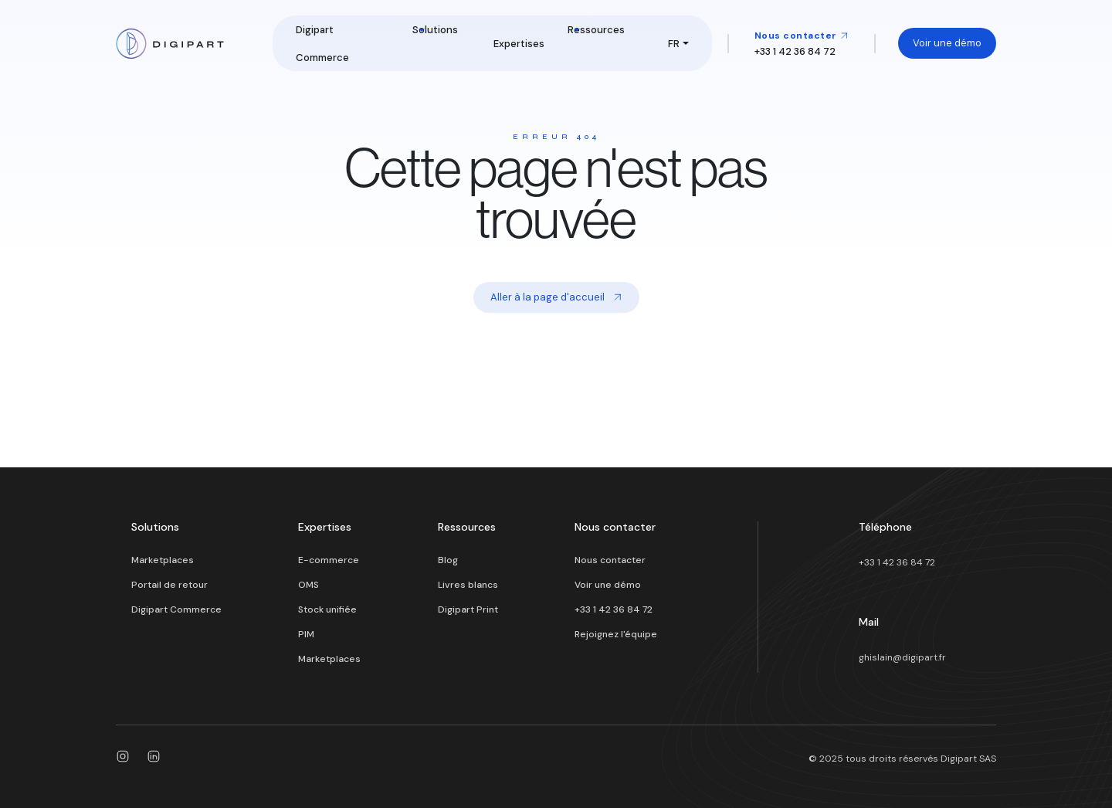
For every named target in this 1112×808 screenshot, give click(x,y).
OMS (308, 584)
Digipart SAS (968, 758)
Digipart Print (468, 609)
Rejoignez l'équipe (616, 634)
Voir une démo (947, 42)
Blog (448, 560)
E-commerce (328, 560)
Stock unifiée (327, 609)
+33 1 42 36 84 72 (614, 609)
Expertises (518, 43)
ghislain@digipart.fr (902, 657)
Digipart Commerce (176, 609)
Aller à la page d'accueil (556, 297)
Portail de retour (169, 584)
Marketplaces (162, 560)
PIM (306, 634)
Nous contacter (801, 35)
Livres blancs (468, 584)
